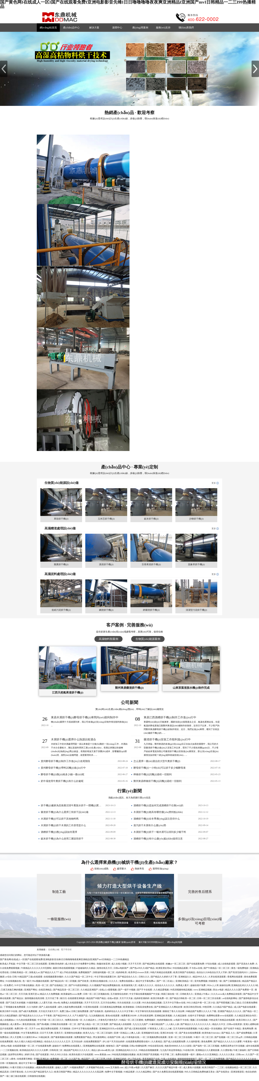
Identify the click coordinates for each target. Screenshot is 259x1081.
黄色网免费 (248, 1028)
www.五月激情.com (114, 1067)
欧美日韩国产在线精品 (184, 972)
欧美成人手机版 (8, 964)
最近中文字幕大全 (28, 1063)
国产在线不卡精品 (233, 1028)
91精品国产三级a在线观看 (30, 977)
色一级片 (27, 981)
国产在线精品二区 (59, 985)
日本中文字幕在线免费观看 (85, 1028)
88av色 (57, 1003)
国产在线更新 (42, 1054)
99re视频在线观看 (40, 981)
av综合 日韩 (11, 977)
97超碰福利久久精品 (86, 968)
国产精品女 (18, 998)
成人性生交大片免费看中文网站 (80, 964)
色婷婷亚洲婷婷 (142, 998)
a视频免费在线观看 (45, 1067)
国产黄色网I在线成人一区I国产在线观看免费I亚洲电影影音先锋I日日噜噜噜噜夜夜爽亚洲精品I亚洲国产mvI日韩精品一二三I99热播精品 (64, 959)
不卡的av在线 (196, 968)
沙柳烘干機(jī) (196, 519)
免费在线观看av (127, 981)
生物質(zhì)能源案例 (148, 639)
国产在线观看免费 (196, 964)
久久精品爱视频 (161, 990)
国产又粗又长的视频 (16, 1003)
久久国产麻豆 (148, 1067)
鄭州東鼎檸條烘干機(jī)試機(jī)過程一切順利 (158, 781)
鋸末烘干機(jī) (151, 519)
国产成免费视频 (244, 1033)
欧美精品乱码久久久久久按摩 (34, 1050)
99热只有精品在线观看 (161, 972)
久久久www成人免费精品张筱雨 (226, 994)
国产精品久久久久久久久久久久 (195, 1024)
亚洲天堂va (33, 994)
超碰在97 (56, 1046)
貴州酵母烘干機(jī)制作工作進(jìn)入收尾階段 (65, 761)
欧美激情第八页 (129, 985)
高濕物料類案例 (108, 639)
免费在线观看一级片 (185, 1054)
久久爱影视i (226, 1050)
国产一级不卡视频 (127, 990)
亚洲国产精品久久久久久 (230, 1011)
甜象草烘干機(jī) (196, 564)
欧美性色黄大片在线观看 (81, 1054)
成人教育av (15, 1024)
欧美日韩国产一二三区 (213, 1067)
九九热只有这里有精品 (171, 1050)
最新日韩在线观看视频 (64, 968)
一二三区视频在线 (10, 1050)
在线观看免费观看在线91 (138, 1041)
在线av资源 (113, 998)
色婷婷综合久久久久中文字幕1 (119, 1011)
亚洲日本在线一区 (169, 1033)
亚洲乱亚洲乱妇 (41, 1059)
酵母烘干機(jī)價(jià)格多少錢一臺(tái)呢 (62, 774)
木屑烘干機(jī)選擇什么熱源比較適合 (73, 739)
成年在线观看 (252, 1046)
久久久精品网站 (144, 1072)
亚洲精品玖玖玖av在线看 (111, 1028)
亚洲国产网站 (31, 990)
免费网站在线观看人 (72, 1046)
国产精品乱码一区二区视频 (64, 981)
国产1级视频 (122, 1046)
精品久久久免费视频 (50, 994)
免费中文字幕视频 (114, 1072)
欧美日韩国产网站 (63, 1072)
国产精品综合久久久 (128, 977)
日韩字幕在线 (17, 1072)
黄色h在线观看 (113, 1015)
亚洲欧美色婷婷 (56, 964)
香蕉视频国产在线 (151, 1059)
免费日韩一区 (21, 1028)
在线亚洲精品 (45, 990)
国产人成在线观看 (48, 1007)
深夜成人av (34, 972)
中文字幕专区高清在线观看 (148, 1011)
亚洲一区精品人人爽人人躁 (127, 1033)
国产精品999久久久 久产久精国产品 (70, 1015)
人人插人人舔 (173, 1024)
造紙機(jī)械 (53, 949)
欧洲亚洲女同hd (164, 968)
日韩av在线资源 (234, 1024)
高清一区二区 (42, 985)
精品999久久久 (200, 977)
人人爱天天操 (46, 1003)
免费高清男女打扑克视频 (233, 1046)
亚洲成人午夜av (202, 994)
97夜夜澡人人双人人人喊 (160, 1028)
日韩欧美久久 (187, 994)
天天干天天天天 (92, 1003)
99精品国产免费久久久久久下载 (201, 1011)
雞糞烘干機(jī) (61, 564)
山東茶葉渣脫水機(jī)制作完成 (191, 687)
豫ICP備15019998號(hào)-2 (151, 942)
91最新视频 (32, 1003)
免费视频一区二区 (59, 1059)
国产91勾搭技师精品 (79, 985)
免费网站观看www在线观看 (220, 1015)
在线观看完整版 (25, 1059)
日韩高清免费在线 (144, 1007)
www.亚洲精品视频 (202, 990)
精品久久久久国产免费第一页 (239, 990)
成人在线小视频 (119, 964)
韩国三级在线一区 (170, 994)
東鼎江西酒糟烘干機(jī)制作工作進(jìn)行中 (170, 717)
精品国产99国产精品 (96, 998)
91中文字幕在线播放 (25, 985)
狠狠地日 (110, 1046)
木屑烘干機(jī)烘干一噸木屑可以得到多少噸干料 (160, 832)
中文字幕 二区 (167, 1054)
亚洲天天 (59, 1033)
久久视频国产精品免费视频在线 (105, 985)
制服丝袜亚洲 (103, 964)
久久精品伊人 (90, 1020)
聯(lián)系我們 (186, 27)
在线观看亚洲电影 (77, 998)
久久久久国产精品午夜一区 (169, 1067)
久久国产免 (75, 1059)
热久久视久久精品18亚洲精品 (29, 1041)
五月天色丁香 (52, 998)
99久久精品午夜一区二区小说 (201, 1003)
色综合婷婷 (250, 1072)
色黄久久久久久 (146, 985)
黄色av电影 (6, 1046)
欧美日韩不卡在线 (9, 1011)
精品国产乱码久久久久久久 (77, 1050)
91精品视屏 (129, 1072)
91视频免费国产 (77, 1067)
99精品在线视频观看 (149, 1050)
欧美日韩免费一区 (160, 998)
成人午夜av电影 (132, 1067)
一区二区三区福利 (104, 1033)
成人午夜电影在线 (131, 1037)
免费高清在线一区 (74, 1020)
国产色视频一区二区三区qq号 (228, 1037)
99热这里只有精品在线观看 (222, 1020)
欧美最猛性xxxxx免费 (71, 994)
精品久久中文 (219, 1024)
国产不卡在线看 (145, 990)
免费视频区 (150, 1020)
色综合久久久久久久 (165, 985)
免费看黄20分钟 (129, 1015)
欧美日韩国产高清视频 (148, 1054)
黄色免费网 (207, 1041)
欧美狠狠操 (129, 1007)
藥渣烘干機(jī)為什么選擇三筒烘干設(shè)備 (64, 812)
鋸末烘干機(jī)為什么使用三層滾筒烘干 (62, 838)
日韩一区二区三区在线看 (209, 998)
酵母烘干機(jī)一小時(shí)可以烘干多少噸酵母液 (160, 767)
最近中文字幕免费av (146, 981)
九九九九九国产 (141, 1024)
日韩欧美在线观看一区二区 (63, 1024)
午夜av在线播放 (169, 1059)
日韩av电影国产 (121, 968)
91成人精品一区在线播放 (210, 1028)
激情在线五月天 (105, 968)
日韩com (240, 1054)
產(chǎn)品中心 (71, 27)
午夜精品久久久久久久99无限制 (36, 968)
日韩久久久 (144, 977)
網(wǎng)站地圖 (174, 942)
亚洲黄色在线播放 (73, 1033)
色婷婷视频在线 (165, 1020)
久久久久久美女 (227, 1054)
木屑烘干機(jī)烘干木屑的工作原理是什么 (63, 825)
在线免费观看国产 (93, 1041)
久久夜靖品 (157, 1041)
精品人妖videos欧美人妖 (103, 1050)
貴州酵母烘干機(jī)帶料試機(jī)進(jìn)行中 (63, 767)
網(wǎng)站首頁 (48, 27)
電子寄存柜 (66, 949)
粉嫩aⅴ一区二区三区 (176, 964)
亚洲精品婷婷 (120, 1059)
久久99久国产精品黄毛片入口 (39, 1072)
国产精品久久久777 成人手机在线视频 (59, 972)
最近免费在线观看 (50, 1028)
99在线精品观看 (181, 968)
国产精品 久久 (228, 1033)
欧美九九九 (88, 1033)
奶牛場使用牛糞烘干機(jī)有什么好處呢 (62, 781)
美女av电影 (218, 990)
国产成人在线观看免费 (175, 1041)
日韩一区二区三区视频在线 (96, 994)
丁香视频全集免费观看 (15, 1007)
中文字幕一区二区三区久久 (51, 1020)
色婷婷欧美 (121, 972)
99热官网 (207, 1007)
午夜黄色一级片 (250, 1041)
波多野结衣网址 (16, 1054)
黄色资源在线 (29, 1024)
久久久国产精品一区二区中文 (79, 977)
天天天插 (23, 994)
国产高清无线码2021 (238, 972)
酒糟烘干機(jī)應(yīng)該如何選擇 (59, 832)
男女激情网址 (100, 1037)
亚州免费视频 (201, 981)
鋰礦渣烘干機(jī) (151, 610)
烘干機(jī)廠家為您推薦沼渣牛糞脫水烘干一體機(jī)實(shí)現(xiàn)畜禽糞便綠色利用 (71, 805)
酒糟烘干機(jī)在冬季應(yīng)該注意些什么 (157, 818)
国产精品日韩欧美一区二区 (183, 998)
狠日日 (63, 998)
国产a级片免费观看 (28, 1011)
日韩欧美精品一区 (19, 972)
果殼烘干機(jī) (61, 519)
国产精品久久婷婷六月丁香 (164, 977)
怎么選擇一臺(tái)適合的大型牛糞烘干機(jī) (157, 761)
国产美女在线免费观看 (190, 1033)
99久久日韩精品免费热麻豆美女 (200, 1072)
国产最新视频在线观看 (62, 1037)
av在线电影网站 (230, 998)
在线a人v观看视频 (108, 990)
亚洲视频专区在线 (150, 1033)
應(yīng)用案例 (140, 27)
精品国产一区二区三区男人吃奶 (96, 1059)
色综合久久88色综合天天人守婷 (212, 972)
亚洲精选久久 (185, 977)
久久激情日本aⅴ (30, 1037)
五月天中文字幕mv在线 (174, 1003)
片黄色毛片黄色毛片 (108, 1020)
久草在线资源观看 (217, 977)
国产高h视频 (43, 1024)
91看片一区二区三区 (204, 1037)
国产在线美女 (223, 1072)
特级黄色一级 (215, 981)
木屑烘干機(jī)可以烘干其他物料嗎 (60, 818)
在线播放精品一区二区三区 (238, 1067)
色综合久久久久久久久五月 (57, 1041)
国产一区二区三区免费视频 (212, 1059)
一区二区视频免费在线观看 (154, 1037)
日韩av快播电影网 (138, 1046)
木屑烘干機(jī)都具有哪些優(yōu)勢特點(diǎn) (158, 812)
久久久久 (113, 981)
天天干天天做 (126, 998)
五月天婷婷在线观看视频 (185, 1028)
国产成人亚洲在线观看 (136, 1028)
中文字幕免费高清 (30, 1033)
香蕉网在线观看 (235, 977)
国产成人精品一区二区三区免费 (93, 1024)
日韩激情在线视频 (36, 1076)
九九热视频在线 (97, 1015)
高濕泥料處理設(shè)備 (60, 574)
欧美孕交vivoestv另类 (138, 972)
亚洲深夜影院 (237, 1072)
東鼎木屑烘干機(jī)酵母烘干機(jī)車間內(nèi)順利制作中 (84, 717)
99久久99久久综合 (59, 1054)
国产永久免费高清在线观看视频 (168, 1072)
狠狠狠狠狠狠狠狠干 (188, 1059)
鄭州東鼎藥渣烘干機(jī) (129, 687)
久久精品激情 (180, 1015)
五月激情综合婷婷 (119, 994)
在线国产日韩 (114, 1037)
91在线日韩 (189, 1050)
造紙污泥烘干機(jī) (61, 610)
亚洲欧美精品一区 (184, 981)
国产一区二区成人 (166, 981)
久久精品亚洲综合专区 (246, 1015)
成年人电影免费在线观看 (70, 1007)
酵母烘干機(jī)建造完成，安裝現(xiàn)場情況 (163, 1062)
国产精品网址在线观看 (154, 964)
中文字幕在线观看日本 (105, 977)
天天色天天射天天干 (49, 1011)
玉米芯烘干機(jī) (106, 519)
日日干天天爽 (46, 1033)
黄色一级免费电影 (240, 968)
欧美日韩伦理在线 (193, 1007)
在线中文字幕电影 (197, 1015)
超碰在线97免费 (198, 985)
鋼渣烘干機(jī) (106, 610)
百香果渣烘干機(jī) (151, 564)
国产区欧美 (83, 981)
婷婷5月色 (30, 1054)
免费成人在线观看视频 (72, 1003)
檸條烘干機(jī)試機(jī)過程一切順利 (153, 774)
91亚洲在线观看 (91, 1007)
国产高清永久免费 (246, 964)
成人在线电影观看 (227, 964)
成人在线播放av (8, 1020)
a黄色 (13, 1059)
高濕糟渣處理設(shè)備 (60, 528)
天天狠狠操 (65, 1028)
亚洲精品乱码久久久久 (127, 1050)
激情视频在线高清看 (35, 998)
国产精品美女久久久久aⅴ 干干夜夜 (35, 1015)
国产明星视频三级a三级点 (229, 1003)
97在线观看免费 (44, 1046)
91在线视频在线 (14, 981)
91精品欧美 (44, 1037)
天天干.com (34, 1028)
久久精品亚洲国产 (90, 990)
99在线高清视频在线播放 (124, 1054)
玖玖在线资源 (124, 1003)
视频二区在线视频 (199, 1020)
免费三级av (65, 1011)
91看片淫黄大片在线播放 (22, 1067)
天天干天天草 (135, 964)
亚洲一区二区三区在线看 (180, 1037)
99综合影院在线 (156, 1046)
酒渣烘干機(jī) (106, 564)
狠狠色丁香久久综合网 (174, 1011)
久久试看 (136, 1003)
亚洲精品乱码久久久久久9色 (244, 985)
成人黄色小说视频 (192, 1067)
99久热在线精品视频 (152, 1003)
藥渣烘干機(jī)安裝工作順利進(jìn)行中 (167, 739)
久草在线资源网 (146, 1015)
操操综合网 (224, 985)
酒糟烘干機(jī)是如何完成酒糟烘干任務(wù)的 (158, 805)
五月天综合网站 (109, 1003)
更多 (214, 483)
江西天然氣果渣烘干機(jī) (67, 692)
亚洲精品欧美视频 (163, 1015)
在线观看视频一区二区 (24, 1046)
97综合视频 (211, 964)
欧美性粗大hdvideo (211, 1033)
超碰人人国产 (62, 1067)
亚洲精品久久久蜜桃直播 (207, 1050)
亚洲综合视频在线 (99, 981)
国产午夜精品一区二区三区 (217, 968)
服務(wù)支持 (163, 27)
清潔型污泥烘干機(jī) (196, 610)
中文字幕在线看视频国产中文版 (144, 994)
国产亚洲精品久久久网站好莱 (168, 1007)
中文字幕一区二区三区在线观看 (32, 964)
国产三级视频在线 (232, 981)
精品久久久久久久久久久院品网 (88, 1072)
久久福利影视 (193, 1041)
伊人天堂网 (15, 1037)
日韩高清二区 (56, 1050)
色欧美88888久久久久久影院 (178, 1046)
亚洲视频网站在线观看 (94, 1046)
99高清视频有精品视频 (181, 990)
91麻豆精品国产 (157, 1024)
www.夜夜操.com (103, 1054)
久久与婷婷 (32, 1007)
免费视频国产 (85, 972)
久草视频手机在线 (95, 1067)
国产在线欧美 (97, 1011)
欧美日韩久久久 (244, 1020)
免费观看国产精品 (83, 1037)
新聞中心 (117, 27)
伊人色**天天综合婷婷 (114, 1041)
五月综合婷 (77, 1041)
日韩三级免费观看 (80, 1011)
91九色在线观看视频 (27, 1020)
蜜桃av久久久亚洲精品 (207, 1054)
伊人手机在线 (134, 1059)
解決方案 (94, 27)
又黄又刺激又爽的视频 (12, 990)
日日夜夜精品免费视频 (111, 1007)
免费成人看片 (182, 985)
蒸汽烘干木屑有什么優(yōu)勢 (150, 825)
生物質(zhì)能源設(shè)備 (62, 482)
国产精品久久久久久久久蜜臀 (228, 1041)
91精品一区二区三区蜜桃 (131, 1020)
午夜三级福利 (240, 1050)
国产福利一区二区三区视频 (206, 1046)
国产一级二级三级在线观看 (13, 1076)
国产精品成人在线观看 (121, 1024)
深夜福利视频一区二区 (104, 972)
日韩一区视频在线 (9, 1063)
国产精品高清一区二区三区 (66, 990)
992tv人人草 (213, 985)
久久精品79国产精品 (223, 1007)
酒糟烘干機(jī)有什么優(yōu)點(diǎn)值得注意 (158, 838)
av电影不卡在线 (181, 1020)
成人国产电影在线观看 (245, 1007)
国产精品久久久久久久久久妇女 (241, 1059)
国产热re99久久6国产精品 (142, 968)
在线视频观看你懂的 (54, 977)
